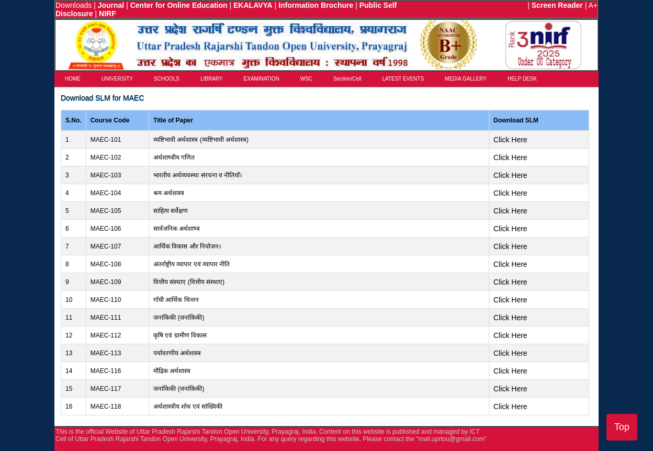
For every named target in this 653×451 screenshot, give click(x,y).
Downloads (73, 5)
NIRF (107, 13)
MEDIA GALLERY (466, 79)
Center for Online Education (179, 5)
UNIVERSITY (117, 79)
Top (621, 427)
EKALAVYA (253, 5)
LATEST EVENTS (403, 79)
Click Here (510, 140)
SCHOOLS (166, 79)
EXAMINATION (261, 79)
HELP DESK (522, 79)
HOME (73, 79)
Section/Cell (347, 79)
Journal (111, 5)
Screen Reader (557, 5)
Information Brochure (315, 5)
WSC (306, 79)
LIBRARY (211, 79)
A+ (593, 5)
